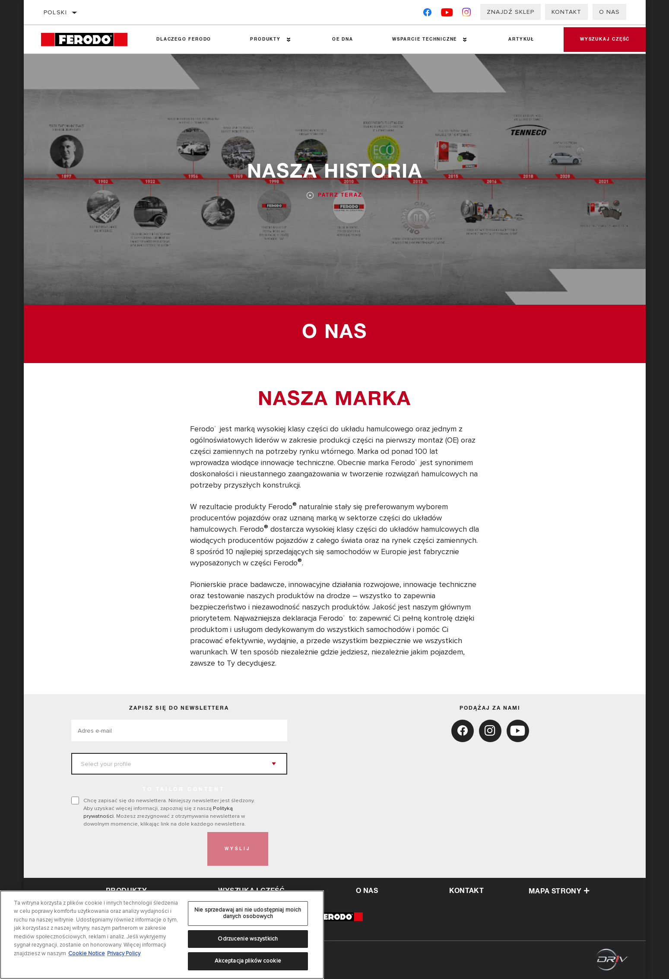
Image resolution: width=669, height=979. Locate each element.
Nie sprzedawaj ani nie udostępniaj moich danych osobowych (247, 913)
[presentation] (137, 849)
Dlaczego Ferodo (183, 39)
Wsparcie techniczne (423, 39)
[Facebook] (427, 14)
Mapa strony (559, 891)
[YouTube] (447, 14)
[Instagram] (466, 14)
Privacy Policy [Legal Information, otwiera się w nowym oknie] (123, 953)
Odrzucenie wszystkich (248, 938)
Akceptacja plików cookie (248, 960)
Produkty (265, 39)
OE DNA (341, 39)
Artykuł (520, 39)
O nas (609, 12)
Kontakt (566, 12)
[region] (162, 934)
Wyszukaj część (604, 39)
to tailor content (184, 789)
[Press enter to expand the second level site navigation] (288, 39)
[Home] (89, 39)
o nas (367, 890)
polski (55, 12)
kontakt (466, 890)
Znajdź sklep (510, 12)
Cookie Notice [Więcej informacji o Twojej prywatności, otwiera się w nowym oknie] (86, 953)
